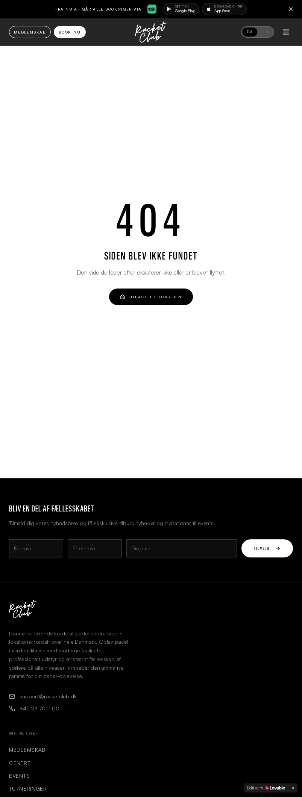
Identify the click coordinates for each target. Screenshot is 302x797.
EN (266, 32)
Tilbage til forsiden (151, 296)
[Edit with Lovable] (266, 787)
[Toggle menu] (286, 32)
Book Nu (70, 32)
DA (250, 32)
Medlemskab (30, 32)
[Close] (290, 9)
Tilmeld (267, 548)
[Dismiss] (292, 787)
